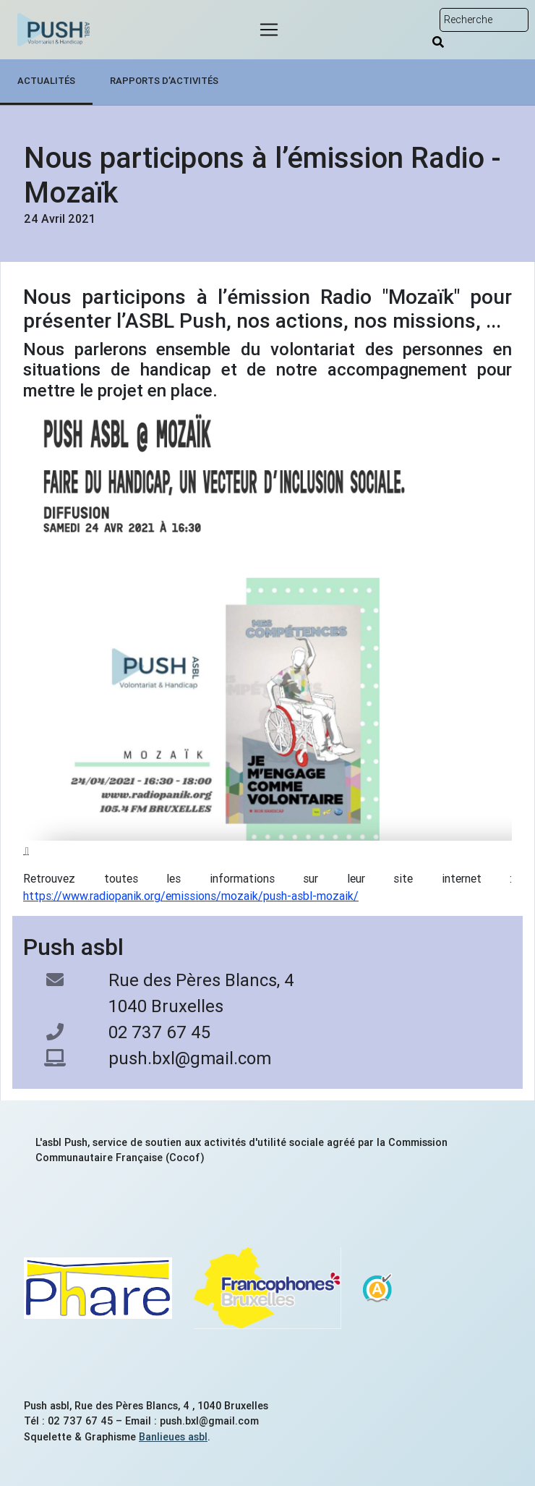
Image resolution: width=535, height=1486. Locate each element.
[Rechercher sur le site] (484, 20)
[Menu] (268, 29)
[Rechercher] (438, 42)
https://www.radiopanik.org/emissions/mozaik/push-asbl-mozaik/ (191, 895)
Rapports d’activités (164, 81)
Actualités (46, 81)
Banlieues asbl (173, 1436)
